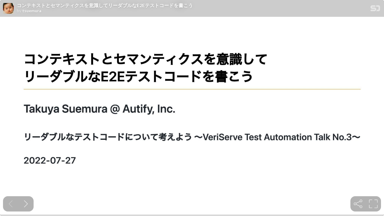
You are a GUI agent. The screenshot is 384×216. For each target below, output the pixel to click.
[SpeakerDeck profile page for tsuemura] (8, 8)
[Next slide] (26, 204)
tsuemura (31, 11)
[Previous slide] (10, 204)
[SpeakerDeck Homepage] (375, 9)
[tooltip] (358, 204)
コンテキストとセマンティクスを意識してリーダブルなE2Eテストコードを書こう (105, 5)
